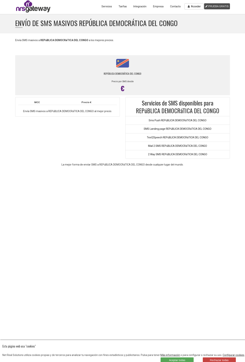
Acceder (194, 6)
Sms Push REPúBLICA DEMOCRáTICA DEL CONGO (177, 120)
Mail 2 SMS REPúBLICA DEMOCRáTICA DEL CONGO (177, 145)
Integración (139, 6)
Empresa (158, 6)
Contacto (175, 6)
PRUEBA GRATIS (217, 6)
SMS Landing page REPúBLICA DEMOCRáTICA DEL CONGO (177, 128)
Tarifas (123, 6)
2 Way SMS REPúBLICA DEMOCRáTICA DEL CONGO (177, 154)
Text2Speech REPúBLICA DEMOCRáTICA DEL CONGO (177, 137)
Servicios (106, 6)
